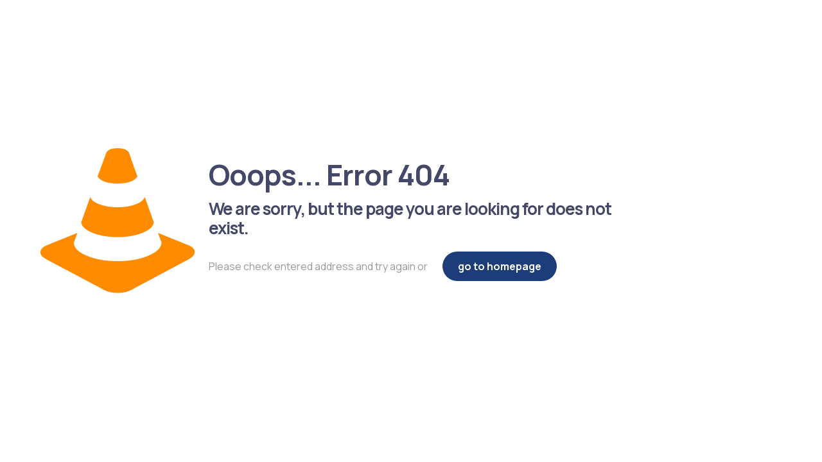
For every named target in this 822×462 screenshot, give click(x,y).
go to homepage (499, 266)
